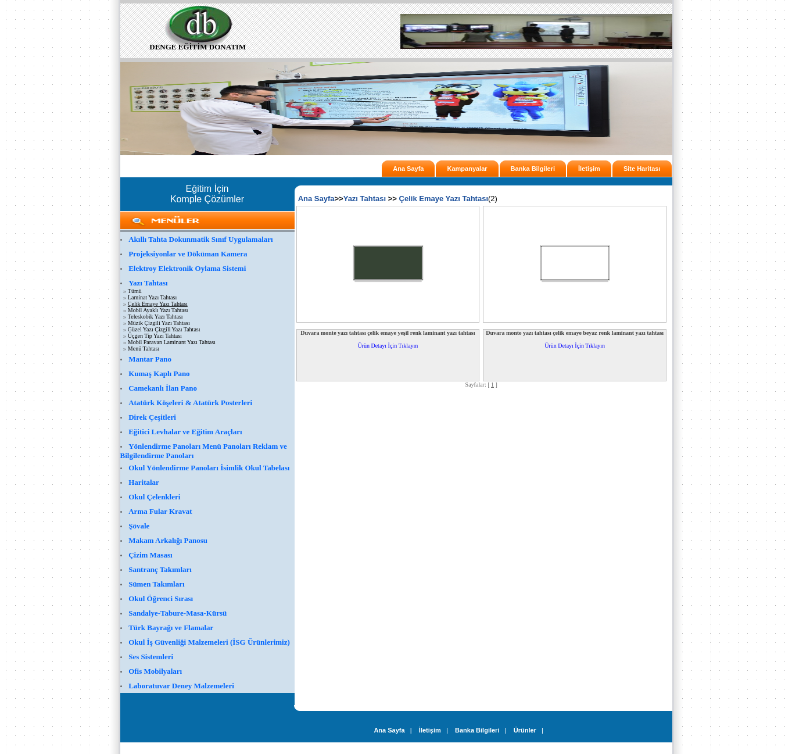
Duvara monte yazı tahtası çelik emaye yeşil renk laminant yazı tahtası (387, 333)
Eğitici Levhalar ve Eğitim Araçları (185, 431)
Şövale (138, 525)
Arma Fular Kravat (160, 511)
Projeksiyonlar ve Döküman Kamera (187, 253)
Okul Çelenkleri (154, 496)
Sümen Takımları (156, 584)
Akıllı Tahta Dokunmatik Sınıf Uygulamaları (200, 239)
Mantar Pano (149, 359)
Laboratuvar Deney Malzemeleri (181, 685)
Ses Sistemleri (150, 656)
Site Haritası (642, 168)
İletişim (589, 168)
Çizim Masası (150, 555)
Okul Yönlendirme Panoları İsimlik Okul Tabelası (208, 467)
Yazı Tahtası (148, 282)
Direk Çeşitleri (152, 417)
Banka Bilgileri (533, 168)
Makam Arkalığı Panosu (167, 540)
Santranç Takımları (160, 569)
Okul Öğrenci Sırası (160, 598)
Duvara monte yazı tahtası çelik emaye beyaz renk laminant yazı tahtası (575, 333)
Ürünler (525, 730)
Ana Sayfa (408, 168)
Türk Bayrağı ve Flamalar (170, 627)
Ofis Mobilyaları (155, 671)
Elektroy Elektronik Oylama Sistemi (187, 268)
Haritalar (143, 482)
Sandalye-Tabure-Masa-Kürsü (177, 613)
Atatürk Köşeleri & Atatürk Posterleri (190, 402)
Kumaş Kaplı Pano (158, 373)
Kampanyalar (467, 168)
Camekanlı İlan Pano (162, 388)
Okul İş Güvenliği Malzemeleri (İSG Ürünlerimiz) (209, 642)
